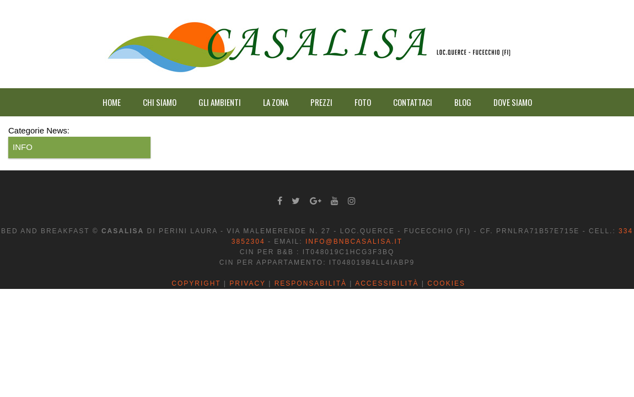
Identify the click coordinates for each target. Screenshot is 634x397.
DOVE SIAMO (512, 102)
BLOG (462, 102)
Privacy (247, 283)
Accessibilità (386, 283)
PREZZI (321, 102)
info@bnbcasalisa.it (353, 241)
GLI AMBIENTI (219, 102)
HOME (112, 102)
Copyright (196, 283)
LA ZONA (275, 102)
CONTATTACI (412, 102)
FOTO (362, 102)
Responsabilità (311, 283)
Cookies (446, 283)
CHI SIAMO (159, 102)
